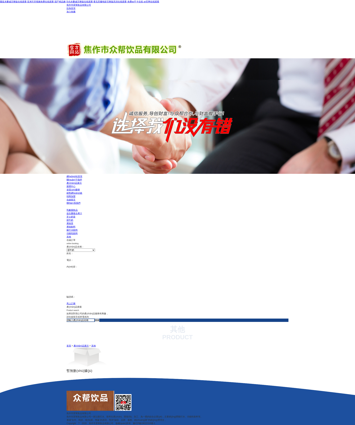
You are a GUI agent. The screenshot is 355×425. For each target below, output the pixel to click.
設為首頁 (71, 8)
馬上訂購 (71, 303)
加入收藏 (71, 11)
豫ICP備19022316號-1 (144, 423)
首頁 (69, 345)
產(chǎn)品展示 (81, 345)
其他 (93, 345)
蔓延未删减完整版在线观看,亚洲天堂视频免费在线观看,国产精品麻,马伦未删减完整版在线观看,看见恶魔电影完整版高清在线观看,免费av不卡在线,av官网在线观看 (79, 1)
